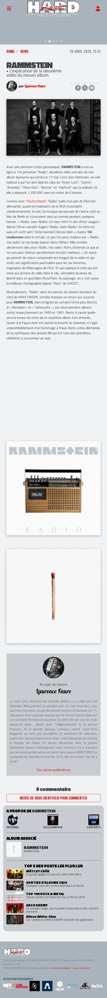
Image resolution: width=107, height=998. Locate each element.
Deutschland (36, 201)
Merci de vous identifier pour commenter (53, 798)
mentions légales (61, 968)
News (24, 51)
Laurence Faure (34, 86)
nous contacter (81, 968)
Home (10, 51)
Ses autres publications (53, 769)
